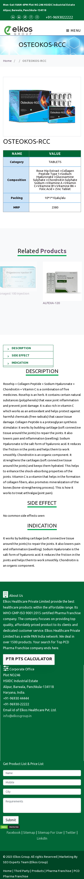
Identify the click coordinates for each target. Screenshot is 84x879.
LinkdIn (42, 838)
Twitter (70, 832)
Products (38, 871)
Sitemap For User (50, 832)
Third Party (21, 871)
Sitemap (29, 832)
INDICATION (20, 362)
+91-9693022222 (59, 17)
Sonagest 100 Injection (15, 293)
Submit (11, 820)
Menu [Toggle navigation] (73, 30)
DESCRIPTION (21, 348)
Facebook (14, 832)
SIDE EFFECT (20, 355)
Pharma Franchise (58, 871)
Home (7, 60)
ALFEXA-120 (53, 303)
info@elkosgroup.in (17, 716)
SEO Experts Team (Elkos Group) (25, 862)
